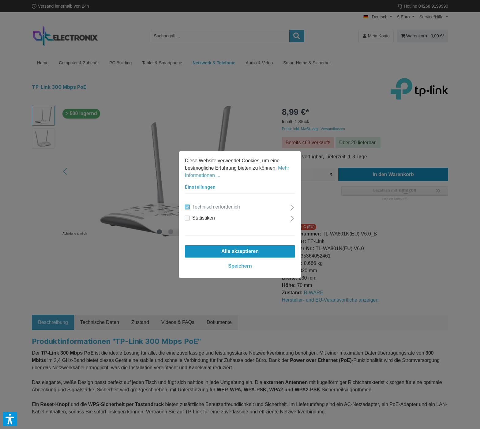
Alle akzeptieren (240, 251)
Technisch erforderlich (216, 206)
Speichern (240, 266)
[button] (10, 419)
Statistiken (203, 217)
